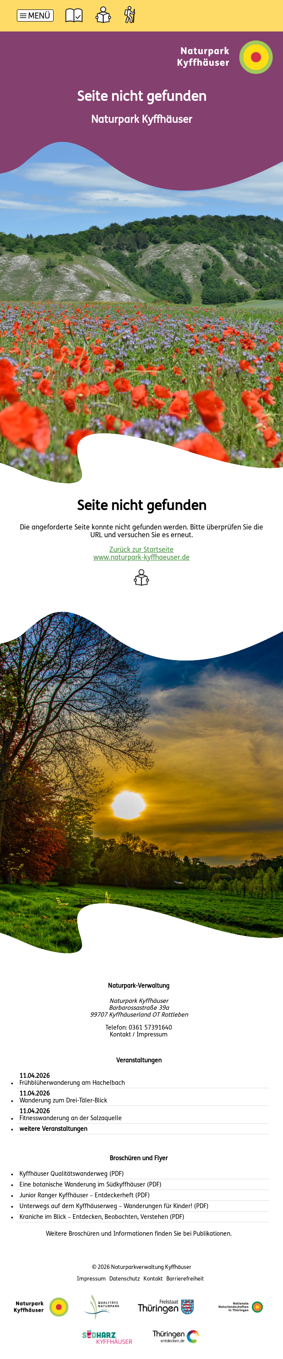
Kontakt (153, 1279)
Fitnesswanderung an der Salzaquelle (70, 1115)
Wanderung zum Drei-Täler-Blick (63, 1097)
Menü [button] (39, 17)
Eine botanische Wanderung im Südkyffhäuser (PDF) (90, 1185)
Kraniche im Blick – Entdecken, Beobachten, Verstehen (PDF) (101, 1217)
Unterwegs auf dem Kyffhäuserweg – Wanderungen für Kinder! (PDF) (114, 1206)
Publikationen (211, 1234)
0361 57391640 (150, 1028)
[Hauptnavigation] (35, 16)
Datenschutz (124, 1279)
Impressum (91, 1279)
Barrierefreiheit (185, 1279)
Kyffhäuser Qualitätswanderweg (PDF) (71, 1174)
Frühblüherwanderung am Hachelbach (72, 1080)
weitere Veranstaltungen (53, 1129)
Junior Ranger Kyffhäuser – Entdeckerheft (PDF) (84, 1196)
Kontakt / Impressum (139, 1035)
